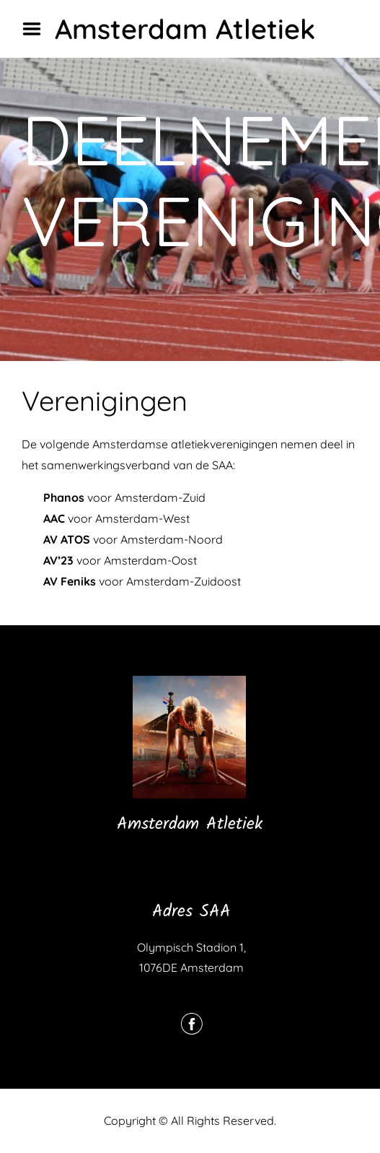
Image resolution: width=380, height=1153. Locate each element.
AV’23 (58, 560)
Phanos (63, 497)
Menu (37, 29)
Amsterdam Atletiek (185, 29)
